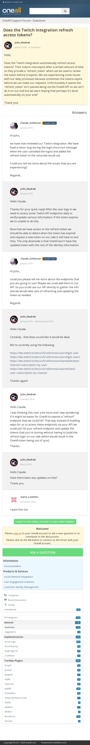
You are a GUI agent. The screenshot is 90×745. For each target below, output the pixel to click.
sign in (17, 533)
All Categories (10, 617)
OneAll (11, 11)
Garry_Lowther (29, 496)
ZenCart (8, 721)
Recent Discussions (15, 600)
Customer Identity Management (21, 587)
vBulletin (9, 707)
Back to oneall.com (12, 2)
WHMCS (8, 711)
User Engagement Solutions (19, 581)
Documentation (12, 566)
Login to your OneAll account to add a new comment (45, 521)
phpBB (8, 688)
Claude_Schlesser (30, 122)
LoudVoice (10, 655)
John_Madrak (22, 42)
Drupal (8, 665)
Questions (35, 47)
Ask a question (42, 552)
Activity (9, 604)
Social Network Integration (18, 576)
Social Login (10, 641)
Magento (9, 674)
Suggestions (10, 631)
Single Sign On (11, 651)
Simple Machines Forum (16, 697)
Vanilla (8, 702)
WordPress (10, 716)
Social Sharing (11, 646)
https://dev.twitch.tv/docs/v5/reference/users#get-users (45, 357)
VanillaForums (59, 742)
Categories (11, 595)
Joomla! (8, 670)
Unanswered (10, 609)
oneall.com (31, 742)
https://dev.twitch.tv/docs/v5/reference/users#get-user (44, 353)
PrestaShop (10, 693)
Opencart (9, 684)
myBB (7, 679)
